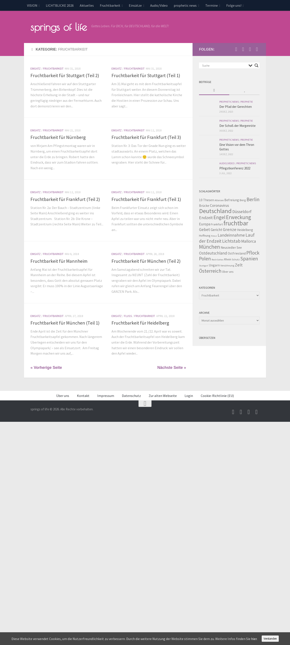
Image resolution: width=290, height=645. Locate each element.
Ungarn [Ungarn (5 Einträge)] (214, 265)
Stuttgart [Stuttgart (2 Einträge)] (203, 265)
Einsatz (35, 68)
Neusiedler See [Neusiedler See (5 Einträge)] (231, 247)
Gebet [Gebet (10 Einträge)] (204, 229)
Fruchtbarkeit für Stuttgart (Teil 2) (64, 75)
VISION (32, 5)
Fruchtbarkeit (110, 5)
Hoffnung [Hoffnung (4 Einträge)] (204, 235)
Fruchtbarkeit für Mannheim (59, 261)
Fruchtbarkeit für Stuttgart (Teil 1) (146, 75)
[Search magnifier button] (256, 65)
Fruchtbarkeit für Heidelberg (140, 322)
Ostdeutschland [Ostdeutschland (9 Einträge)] (213, 252)
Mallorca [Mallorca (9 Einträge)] (248, 240)
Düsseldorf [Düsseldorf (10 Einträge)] (242, 211)
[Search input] (224, 65)
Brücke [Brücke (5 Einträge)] (204, 205)
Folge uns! (233, 5)
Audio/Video (159, 5)
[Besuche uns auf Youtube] (243, 48)
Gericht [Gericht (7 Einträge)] (216, 229)
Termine (211, 5)
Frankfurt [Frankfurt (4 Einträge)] (217, 224)
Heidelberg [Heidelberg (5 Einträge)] (245, 229)
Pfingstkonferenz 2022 (234, 168)
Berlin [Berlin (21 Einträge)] (253, 199)
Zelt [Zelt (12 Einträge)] (239, 264)
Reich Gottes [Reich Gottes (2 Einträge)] (217, 259)
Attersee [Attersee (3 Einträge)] (219, 199)
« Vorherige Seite (46, 367)
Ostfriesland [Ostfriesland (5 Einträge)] (237, 253)
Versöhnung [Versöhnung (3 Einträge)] (227, 265)
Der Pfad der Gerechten (235, 106)
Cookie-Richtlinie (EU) (217, 395)
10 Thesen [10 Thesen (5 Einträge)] (206, 199)
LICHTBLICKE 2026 (60, 5)
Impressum (105, 395)
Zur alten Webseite (163, 395)
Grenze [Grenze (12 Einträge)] (229, 229)
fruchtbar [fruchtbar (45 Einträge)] (235, 223)
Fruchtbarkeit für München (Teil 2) (146, 261)
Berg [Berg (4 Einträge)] (243, 200)
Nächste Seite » (171, 367)
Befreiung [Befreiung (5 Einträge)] (231, 199)
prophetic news (185, 5)
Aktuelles (87, 5)
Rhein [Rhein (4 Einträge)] (227, 259)
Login (189, 395)
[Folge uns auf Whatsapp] (257, 48)
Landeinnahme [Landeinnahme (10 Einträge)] (231, 234)
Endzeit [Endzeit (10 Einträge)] (206, 217)
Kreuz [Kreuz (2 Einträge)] (214, 235)
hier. (254, 639)
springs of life (58, 27)
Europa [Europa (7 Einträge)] (204, 223)
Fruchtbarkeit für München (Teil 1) (65, 322)
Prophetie (247, 101)
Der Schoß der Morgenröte (237, 125)
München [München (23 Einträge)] (209, 246)
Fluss (128, 315)
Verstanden (270, 638)
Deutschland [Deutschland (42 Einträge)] (215, 210)
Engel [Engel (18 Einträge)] (219, 217)
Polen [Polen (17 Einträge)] (205, 258)
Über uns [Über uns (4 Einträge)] (228, 271)
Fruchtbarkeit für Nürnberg (58, 137)
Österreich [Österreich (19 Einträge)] (210, 270)
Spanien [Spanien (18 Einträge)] (249, 258)
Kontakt (83, 395)
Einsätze (135, 5)
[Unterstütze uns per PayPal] (250, 48)
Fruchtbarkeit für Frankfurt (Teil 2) (65, 199)
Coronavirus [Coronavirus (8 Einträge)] (219, 204)
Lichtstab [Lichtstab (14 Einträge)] (231, 241)
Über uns (62, 395)
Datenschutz (131, 395)
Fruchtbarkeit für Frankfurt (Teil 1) (146, 199)
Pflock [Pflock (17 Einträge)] (253, 252)
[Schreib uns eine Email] (236, 48)
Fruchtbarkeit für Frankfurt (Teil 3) (146, 137)
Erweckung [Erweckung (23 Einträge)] (238, 216)
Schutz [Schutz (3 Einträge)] (236, 259)
